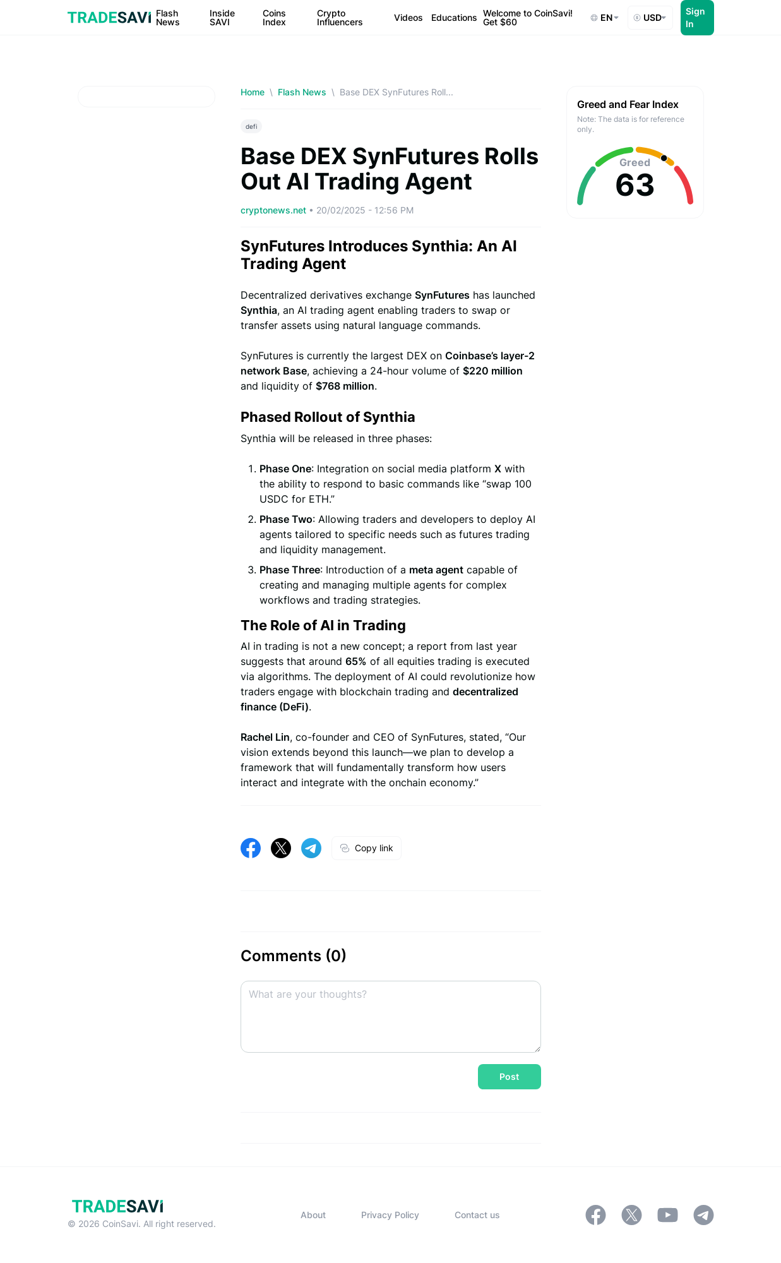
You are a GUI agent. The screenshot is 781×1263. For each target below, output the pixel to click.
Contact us (477, 1214)
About (313, 1214)
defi (251, 126)
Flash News (302, 92)
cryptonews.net (275, 210)
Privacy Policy (390, 1214)
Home (253, 92)
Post (509, 1076)
